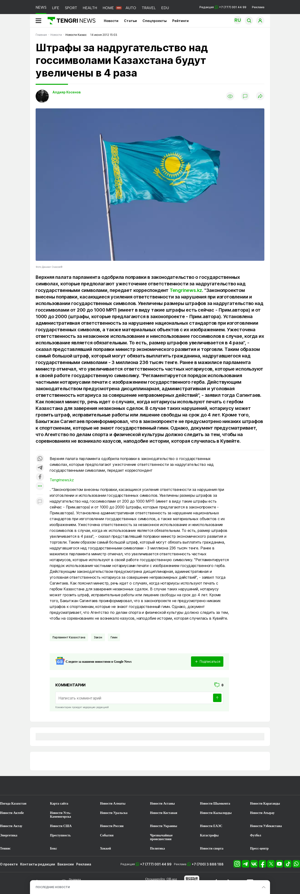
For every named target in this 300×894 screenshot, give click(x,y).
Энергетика (8, 835)
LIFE (55, 8)
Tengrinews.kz (186, 290)
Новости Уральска (114, 813)
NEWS (41, 7)
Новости (111, 21)
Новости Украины (163, 826)
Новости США (60, 826)
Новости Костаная (163, 813)
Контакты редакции (37, 864)
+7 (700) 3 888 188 (208, 864)
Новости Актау (11, 826)
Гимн (114, 637)
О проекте (9, 864)
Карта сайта (59, 803)
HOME (108, 8)
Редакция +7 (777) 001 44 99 (222, 7)
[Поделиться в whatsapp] (40, 459)
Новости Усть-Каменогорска (60, 814)
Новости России (112, 826)
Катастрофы (209, 835)
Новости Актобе (12, 813)
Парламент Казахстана (68, 637)
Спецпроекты (154, 21)
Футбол (255, 835)
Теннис (5, 848)
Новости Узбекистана (266, 826)
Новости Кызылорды (216, 813)
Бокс (53, 848)
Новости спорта (211, 848)
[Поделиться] (260, 96)
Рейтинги (180, 21)
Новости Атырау (262, 813)
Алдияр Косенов (66, 92)
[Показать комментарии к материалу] (40, 501)
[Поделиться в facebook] (40, 477)
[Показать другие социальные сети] (40, 486)
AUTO (131, 8)
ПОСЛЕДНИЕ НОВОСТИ (53, 887)
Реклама (258, 7)
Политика (157, 848)
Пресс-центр (259, 848)
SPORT (71, 8)
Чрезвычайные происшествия (161, 837)
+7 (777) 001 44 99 (156, 864)
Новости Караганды (265, 803)
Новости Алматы (113, 803)
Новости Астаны (162, 803)
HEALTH (90, 8)
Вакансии (65, 864)
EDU (165, 8)
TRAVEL (149, 8)
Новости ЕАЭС (211, 826)
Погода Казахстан (13, 803)
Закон (98, 637)
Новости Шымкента (215, 803)
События (107, 835)
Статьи (130, 21)
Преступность (60, 835)
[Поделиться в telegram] (40, 468)
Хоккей (105, 848)
